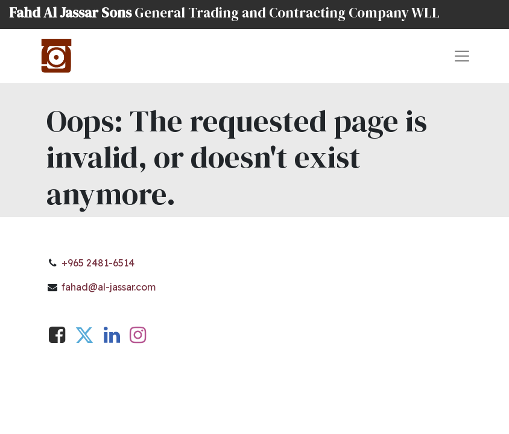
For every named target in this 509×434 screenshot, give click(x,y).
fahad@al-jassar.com (109, 287)
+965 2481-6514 (98, 263)
